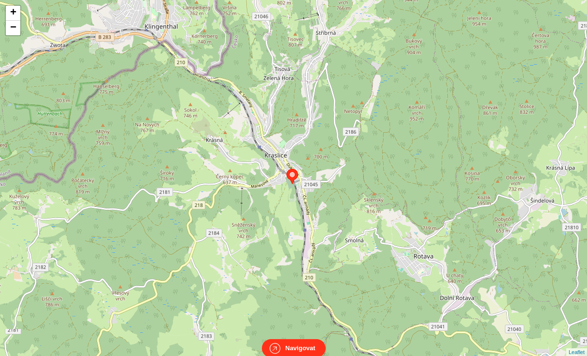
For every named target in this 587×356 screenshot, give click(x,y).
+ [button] (13, 13)
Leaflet (577, 343)
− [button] (13, 28)
